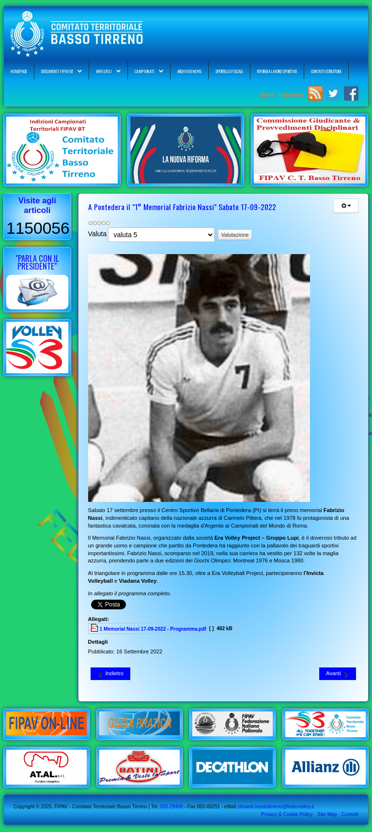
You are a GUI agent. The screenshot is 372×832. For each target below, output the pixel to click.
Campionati (145, 71)
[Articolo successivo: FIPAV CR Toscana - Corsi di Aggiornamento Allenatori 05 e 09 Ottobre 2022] (337, 673)
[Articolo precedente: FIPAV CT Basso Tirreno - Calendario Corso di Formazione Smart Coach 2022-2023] (110, 673)
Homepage (19, 71)
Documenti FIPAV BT (57, 71)
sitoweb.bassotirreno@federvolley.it (275, 806)
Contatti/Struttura (326, 71)
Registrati (291, 95)
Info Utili (104, 71)
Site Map (327, 814)
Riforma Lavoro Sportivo (277, 71)
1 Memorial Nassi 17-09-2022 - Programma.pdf (153, 629)
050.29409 (170, 806)
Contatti (349, 814)
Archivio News (189, 71)
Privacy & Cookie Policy (286, 814)
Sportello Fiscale (229, 71)
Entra (268, 95)
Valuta (97, 234)
